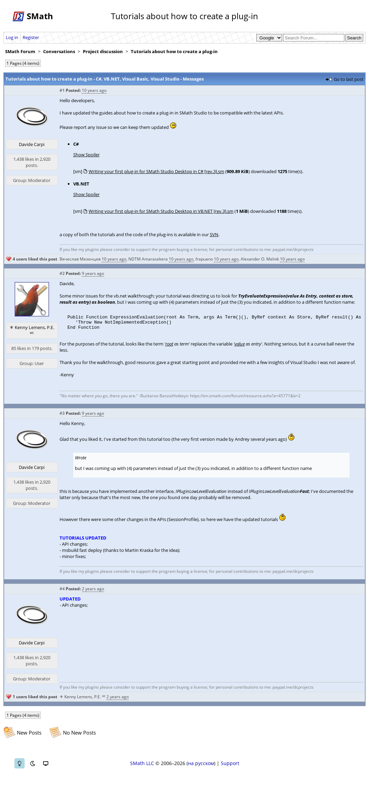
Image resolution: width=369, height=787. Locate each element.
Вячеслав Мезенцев (80, 259)
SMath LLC (142, 767)
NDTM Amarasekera (148, 259)
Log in (12, 37)
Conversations (59, 51)
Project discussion (103, 51)
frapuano (204, 259)
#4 (62, 593)
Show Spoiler (86, 155)
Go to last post (349, 79)
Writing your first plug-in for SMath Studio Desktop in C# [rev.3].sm (156, 171)
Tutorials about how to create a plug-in (174, 51)
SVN (214, 234)
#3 (62, 417)
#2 (62, 273)
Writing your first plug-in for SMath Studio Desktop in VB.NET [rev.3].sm (161, 211)
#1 (62, 90)
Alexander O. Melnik (260, 259)
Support (230, 767)
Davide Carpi (31, 144)
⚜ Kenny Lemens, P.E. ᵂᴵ (32, 330)
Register (31, 37)
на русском (201, 767)
